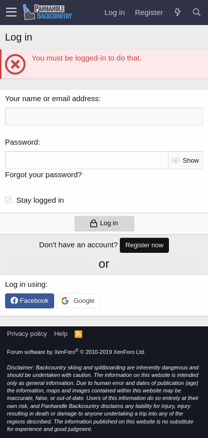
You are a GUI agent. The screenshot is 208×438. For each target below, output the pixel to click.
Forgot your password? (43, 174)
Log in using (25, 284)
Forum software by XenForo (76, 352)
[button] (11, 12)
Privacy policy (27, 333)
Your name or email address (52, 98)
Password (21, 142)
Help (61, 333)
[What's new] (177, 12)
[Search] (196, 12)
